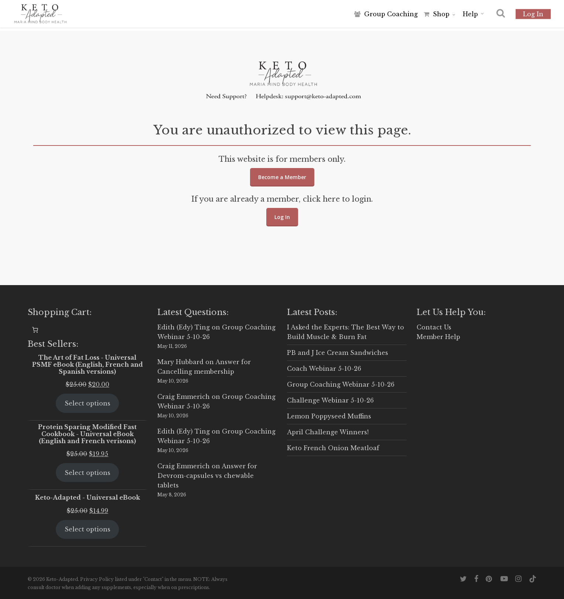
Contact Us (434, 327)
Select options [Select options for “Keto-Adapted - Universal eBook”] (87, 529)
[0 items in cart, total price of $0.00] (35, 329)
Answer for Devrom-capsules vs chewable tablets (207, 475)
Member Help (438, 336)
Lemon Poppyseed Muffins (329, 416)
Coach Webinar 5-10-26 (324, 368)
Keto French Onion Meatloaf (333, 448)
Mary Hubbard (180, 362)
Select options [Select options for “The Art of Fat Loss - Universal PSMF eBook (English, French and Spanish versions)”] (87, 403)
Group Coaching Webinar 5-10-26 (340, 384)
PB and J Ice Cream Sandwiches (337, 352)
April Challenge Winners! (328, 432)
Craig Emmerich (183, 396)
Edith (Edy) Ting (183, 327)
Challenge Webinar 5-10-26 (330, 400)
